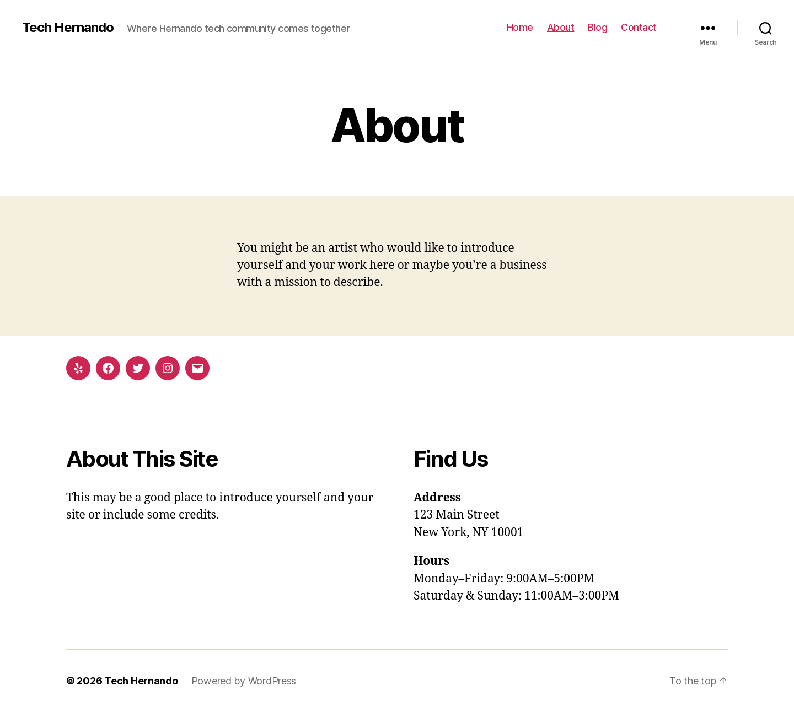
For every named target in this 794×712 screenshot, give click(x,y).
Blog (597, 27)
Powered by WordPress (244, 681)
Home (520, 27)
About (561, 27)
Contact (639, 27)
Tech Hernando (68, 27)
